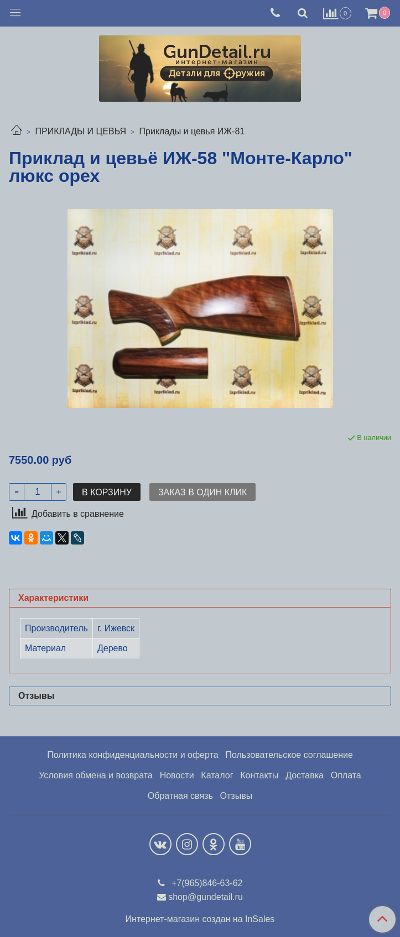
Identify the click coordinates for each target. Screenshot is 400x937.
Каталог (217, 775)
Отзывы (236, 795)
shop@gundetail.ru (205, 897)
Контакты (259, 775)
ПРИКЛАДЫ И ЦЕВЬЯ (80, 131)
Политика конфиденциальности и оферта (132, 755)
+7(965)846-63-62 (206, 883)
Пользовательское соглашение (288, 755)
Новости (177, 775)
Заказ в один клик (202, 492)
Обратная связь (180, 795)
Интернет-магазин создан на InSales (200, 919)
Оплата (346, 775)
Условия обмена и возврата (96, 775)
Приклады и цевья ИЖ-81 (192, 131)
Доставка (304, 775)
